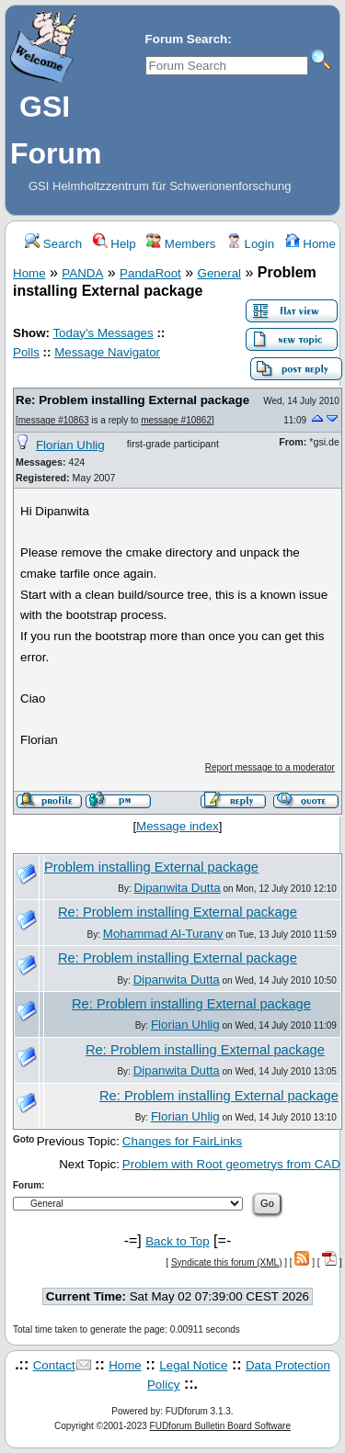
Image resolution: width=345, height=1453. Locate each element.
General (219, 273)
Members (180, 244)
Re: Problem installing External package (132, 400)
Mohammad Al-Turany (163, 934)
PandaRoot (150, 273)
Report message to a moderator (270, 767)
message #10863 (53, 420)
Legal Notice (193, 1365)
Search (53, 244)
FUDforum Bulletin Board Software (220, 1426)
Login (250, 244)
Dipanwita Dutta (177, 888)
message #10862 (176, 420)
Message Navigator (107, 352)
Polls (26, 352)
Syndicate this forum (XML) (226, 1262)
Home (310, 244)
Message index (177, 826)
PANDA (82, 273)
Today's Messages (102, 333)
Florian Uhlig (70, 445)
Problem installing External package (151, 867)
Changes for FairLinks (182, 1141)
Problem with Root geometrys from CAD (231, 1164)
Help (114, 244)
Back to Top (177, 1241)
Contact (54, 1365)
